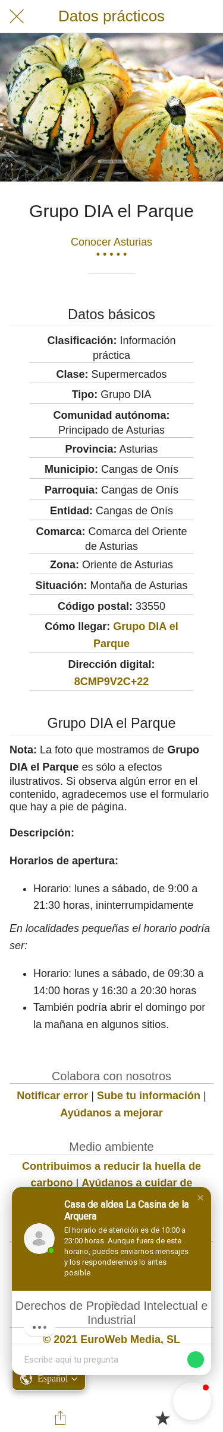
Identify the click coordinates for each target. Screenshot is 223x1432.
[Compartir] (60, 1418)
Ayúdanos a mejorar (111, 1113)
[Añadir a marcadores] (162, 1418)
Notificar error (52, 1096)
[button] (200, 1198)
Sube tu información (148, 1096)
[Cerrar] (17, 16)
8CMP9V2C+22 (111, 682)
